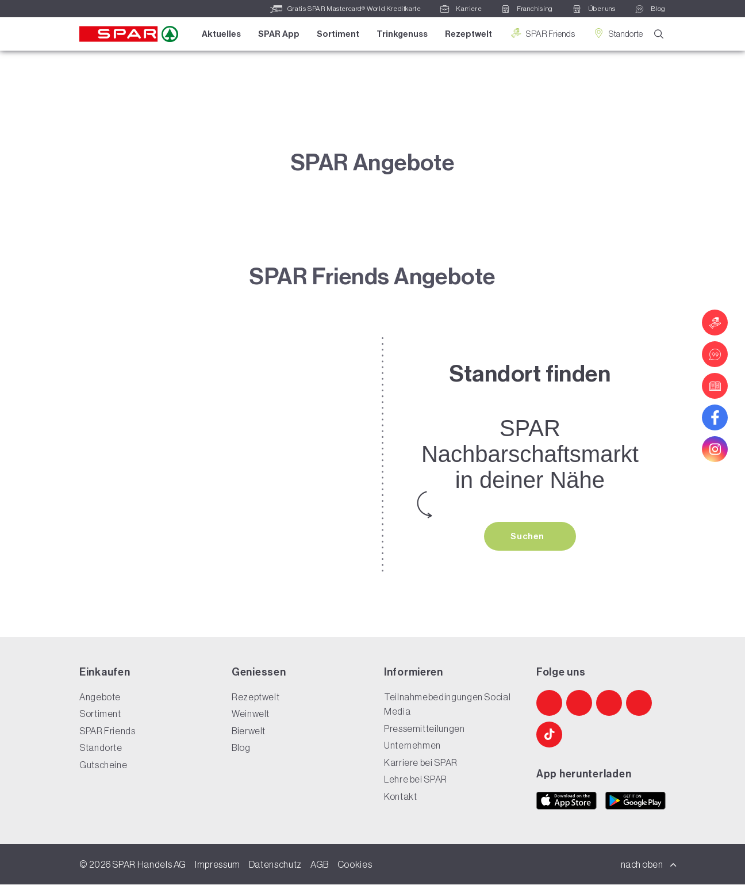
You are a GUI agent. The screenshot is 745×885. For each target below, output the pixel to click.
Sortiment (337, 34)
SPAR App (278, 34)
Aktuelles (220, 34)
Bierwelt (249, 731)
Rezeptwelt (467, 34)
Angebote (100, 697)
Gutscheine (103, 765)
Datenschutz (275, 865)
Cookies (354, 865)
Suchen (528, 536)
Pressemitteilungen (424, 729)
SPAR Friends (541, 34)
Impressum (217, 865)
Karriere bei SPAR (421, 763)
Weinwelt (251, 714)
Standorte (617, 34)
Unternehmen (412, 746)
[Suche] (658, 35)
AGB (319, 865)
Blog (241, 748)
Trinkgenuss (401, 34)
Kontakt (400, 797)
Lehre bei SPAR (415, 780)
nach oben (649, 865)
